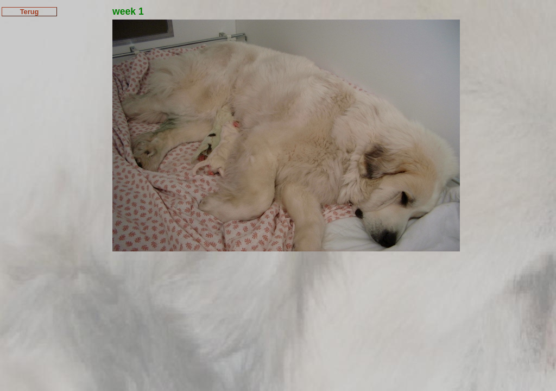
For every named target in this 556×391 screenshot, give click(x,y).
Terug (29, 12)
